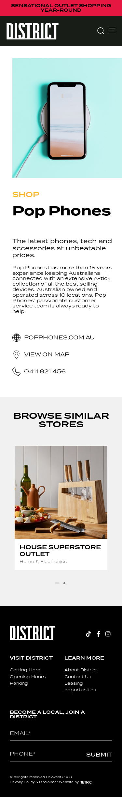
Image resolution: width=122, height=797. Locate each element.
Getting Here (25, 670)
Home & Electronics (43, 561)
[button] (100, 30)
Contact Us (77, 677)
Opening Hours (28, 677)
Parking (19, 683)
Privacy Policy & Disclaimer (34, 782)
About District (80, 670)
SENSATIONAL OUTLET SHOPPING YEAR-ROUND (61, 7)
